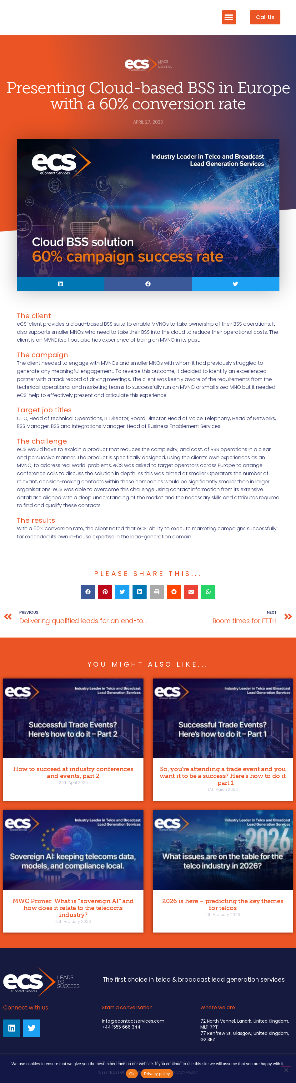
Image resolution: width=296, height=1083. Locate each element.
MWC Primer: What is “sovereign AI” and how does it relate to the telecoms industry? (73, 907)
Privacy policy (157, 1073)
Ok (131, 1073)
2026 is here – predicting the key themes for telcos (222, 904)
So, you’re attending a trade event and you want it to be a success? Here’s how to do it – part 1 (223, 775)
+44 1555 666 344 (121, 1027)
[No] (286, 1069)
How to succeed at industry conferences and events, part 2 (73, 772)
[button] (229, 17)
